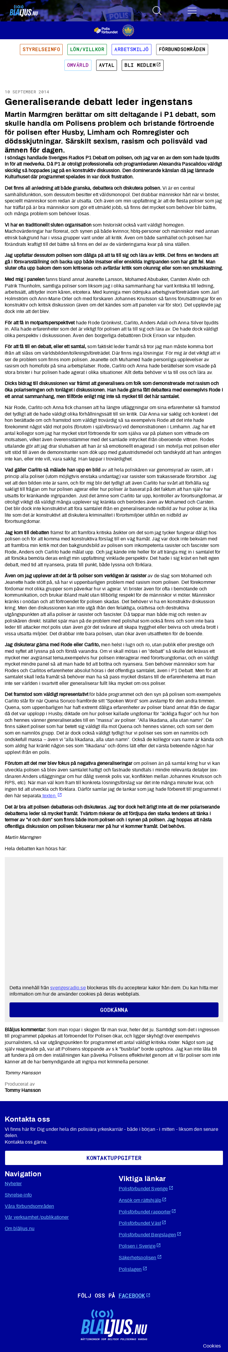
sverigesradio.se (68, 987)
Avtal (106, 65)
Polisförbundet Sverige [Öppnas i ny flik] (146, 1188)
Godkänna (114, 1009)
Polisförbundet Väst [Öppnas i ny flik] (142, 1223)
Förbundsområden (182, 49)
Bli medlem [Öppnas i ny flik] (142, 65)
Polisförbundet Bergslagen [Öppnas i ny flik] (150, 1234)
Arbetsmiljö (131, 49)
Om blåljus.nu (19, 1228)
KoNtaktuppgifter (114, 1157)
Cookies (212, 1346)
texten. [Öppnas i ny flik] (51, 795)
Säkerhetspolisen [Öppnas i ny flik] (140, 1257)
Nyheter (13, 1183)
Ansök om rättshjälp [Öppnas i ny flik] (143, 1200)
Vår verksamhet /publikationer (37, 1217)
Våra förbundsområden (29, 1206)
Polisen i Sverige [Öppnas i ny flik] (140, 1246)
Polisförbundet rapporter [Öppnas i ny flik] (147, 1211)
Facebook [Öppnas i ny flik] (134, 1295)
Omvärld (78, 65)
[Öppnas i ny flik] (114, 30)
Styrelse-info (18, 1195)
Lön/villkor (87, 49)
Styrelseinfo (41, 49)
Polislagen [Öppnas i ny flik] (133, 1269)
